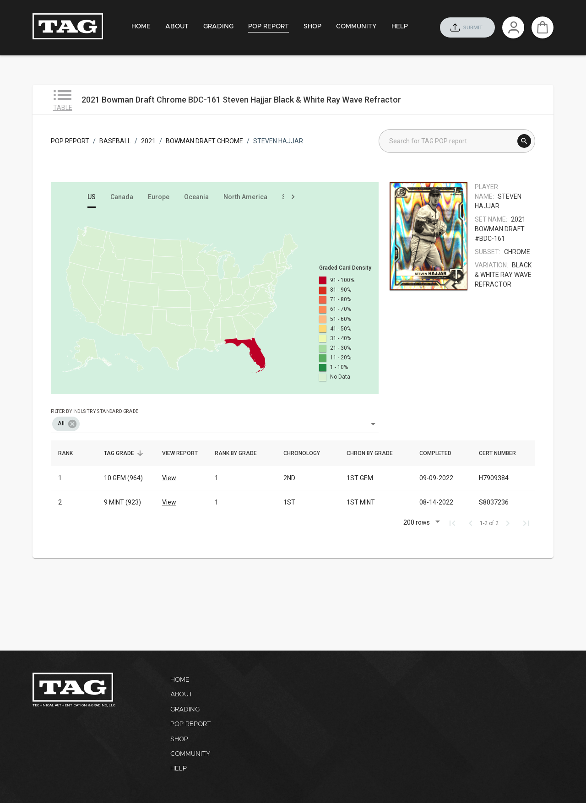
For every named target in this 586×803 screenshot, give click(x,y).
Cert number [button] (502, 453)
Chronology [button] (306, 453)
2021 (148, 141)
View (169, 478)
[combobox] (215, 417)
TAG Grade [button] (124, 453)
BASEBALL (115, 141)
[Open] (373, 424)
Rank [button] (70, 453)
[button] (66, 424)
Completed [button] (440, 453)
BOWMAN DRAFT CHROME (204, 141)
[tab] (141, 27)
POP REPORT (70, 141)
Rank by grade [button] (241, 453)
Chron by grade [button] (375, 453)
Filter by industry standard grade (94, 410)
